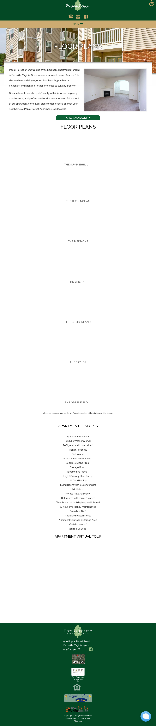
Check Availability (78, 117)
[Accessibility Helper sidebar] (152, 3)
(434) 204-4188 (71, 649)
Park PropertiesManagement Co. (78, 678)
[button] (76, 24)
